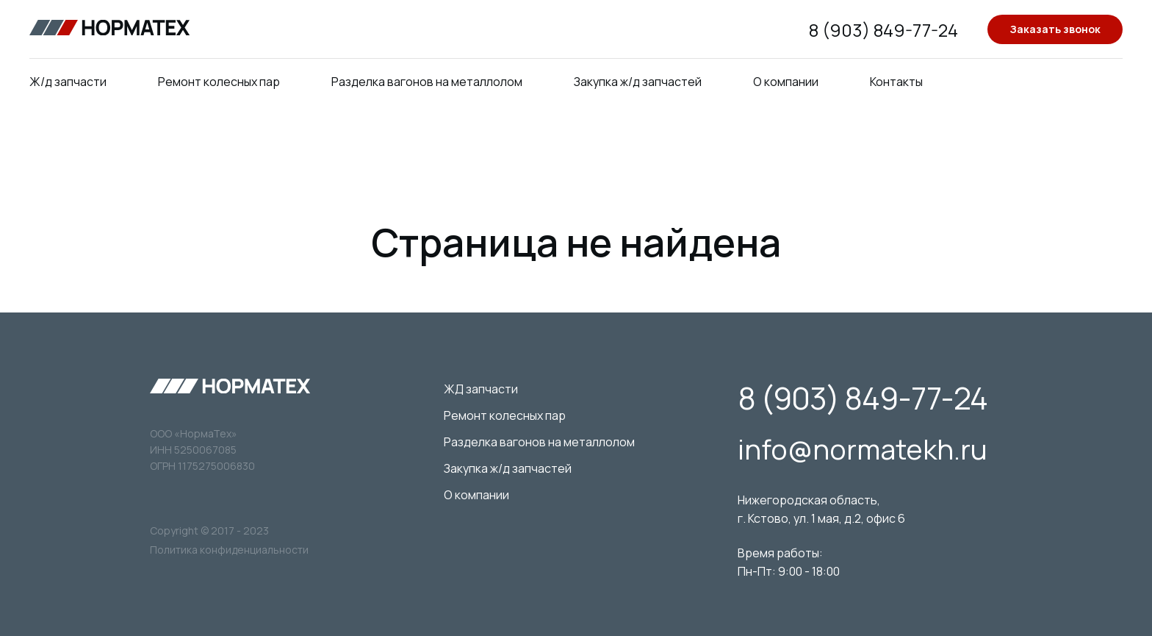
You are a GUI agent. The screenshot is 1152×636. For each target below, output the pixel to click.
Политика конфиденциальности (229, 550)
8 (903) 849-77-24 (883, 30)
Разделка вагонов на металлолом (426, 82)
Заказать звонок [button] (1055, 29)
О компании (785, 82)
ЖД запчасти (481, 389)
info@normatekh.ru (862, 448)
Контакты (896, 82)
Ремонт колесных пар (219, 82)
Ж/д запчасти (68, 82)
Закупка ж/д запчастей (638, 82)
